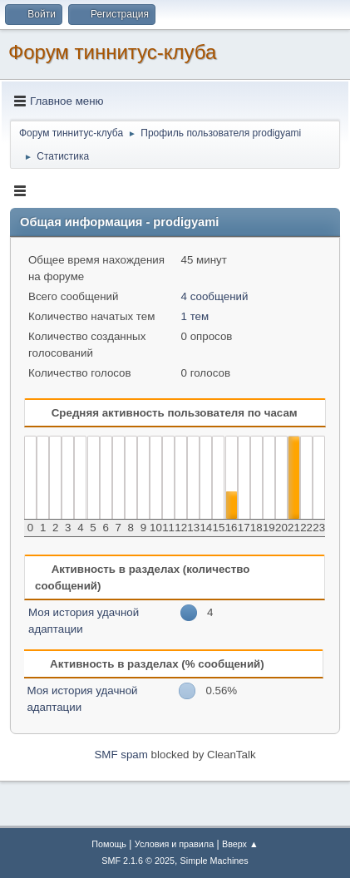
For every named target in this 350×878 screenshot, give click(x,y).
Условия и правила (174, 844)
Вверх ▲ (240, 844)
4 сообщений (215, 296)
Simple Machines (214, 861)
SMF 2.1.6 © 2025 (138, 861)
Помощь (108, 844)
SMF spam (120, 754)
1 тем (195, 316)
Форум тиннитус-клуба (112, 52)
